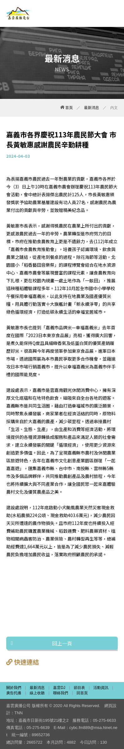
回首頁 (82, 693)
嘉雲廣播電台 (19, 13)
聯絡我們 (60, 693)
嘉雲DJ (59, 687)
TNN (18, 713)
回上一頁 (62, 643)
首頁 (66, 107)
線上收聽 (37, 693)
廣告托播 (13, 693)
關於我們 (13, 687)
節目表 (79, 687)
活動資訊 (100, 687)
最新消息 (91, 107)
